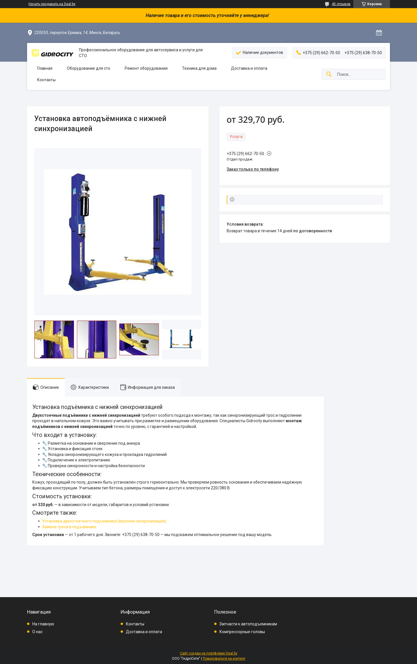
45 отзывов (341, 4)
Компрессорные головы (242, 631)
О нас (37, 631)
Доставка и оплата (249, 68)
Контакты (46, 80)
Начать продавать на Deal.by (52, 4)
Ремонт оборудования (146, 68)
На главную (43, 624)
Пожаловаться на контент (224, 659)
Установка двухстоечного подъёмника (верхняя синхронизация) (104, 521)
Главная (44, 68)
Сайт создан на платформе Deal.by (208, 653)
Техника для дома (199, 68)
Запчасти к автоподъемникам (248, 624)
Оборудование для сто (88, 68)
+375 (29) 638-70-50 (141, 534)
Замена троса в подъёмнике (69, 527)
